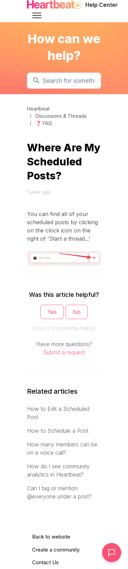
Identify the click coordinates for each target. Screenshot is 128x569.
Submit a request (64, 352)
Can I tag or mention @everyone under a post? (59, 492)
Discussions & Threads (61, 116)
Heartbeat (38, 109)
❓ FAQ (43, 123)
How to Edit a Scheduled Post (58, 412)
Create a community (56, 549)
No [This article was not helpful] (77, 311)
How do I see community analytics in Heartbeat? (58, 470)
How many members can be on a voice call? (62, 448)
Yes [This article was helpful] (52, 311)
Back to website (51, 536)
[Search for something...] (64, 81)
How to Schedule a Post (57, 430)
